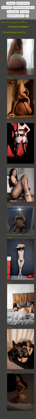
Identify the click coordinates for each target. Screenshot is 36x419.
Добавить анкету (16, 16)
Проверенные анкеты (23, 7)
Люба (9, 37)
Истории (24, 12)
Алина (10, 205)
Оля (8, 167)
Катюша (10, 122)
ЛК (27, 16)
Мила (9, 372)
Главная (11, 3)
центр (9, 238)
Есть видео (12, 12)
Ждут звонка (23, 3)
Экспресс (6, 7)
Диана (10, 328)
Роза (9, 78)
